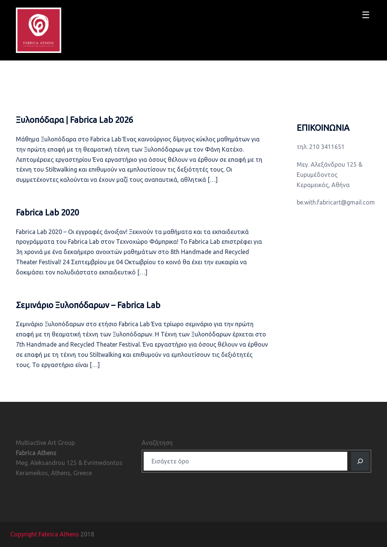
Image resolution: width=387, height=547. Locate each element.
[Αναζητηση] (360, 461)
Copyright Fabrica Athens (44, 534)
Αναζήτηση (157, 442)
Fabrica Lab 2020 (47, 212)
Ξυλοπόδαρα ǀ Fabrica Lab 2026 (74, 119)
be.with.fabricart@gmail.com (336, 202)
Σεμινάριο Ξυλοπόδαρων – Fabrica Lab (88, 305)
